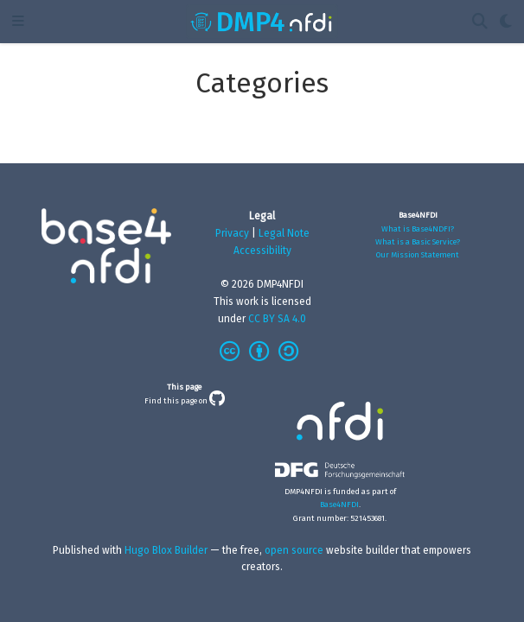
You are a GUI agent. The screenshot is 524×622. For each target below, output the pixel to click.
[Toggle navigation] (18, 22)
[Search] (480, 22)
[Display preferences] (506, 22)
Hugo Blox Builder (166, 550)
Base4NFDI (339, 504)
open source (294, 550)
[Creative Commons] (262, 353)
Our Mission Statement (417, 254)
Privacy (232, 233)
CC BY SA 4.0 (277, 319)
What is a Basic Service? (417, 241)
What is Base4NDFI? (417, 228)
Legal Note (284, 233)
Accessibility (262, 250)
